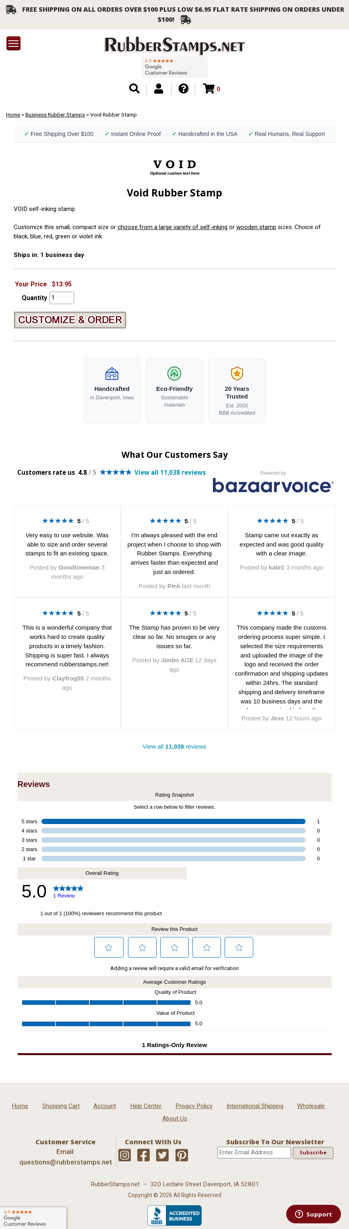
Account (104, 1106)
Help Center (145, 1106)
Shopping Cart (61, 1106)
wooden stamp (256, 227)
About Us (174, 1118)
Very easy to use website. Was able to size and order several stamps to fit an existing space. (67, 544)
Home (13, 114)
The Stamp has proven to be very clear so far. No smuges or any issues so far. (174, 636)
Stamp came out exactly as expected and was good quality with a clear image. (282, 544)
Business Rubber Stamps (55, 114)
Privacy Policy (194, 1106)
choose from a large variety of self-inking (172, 227)
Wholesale (311, 1106)
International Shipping (255, 1106)
